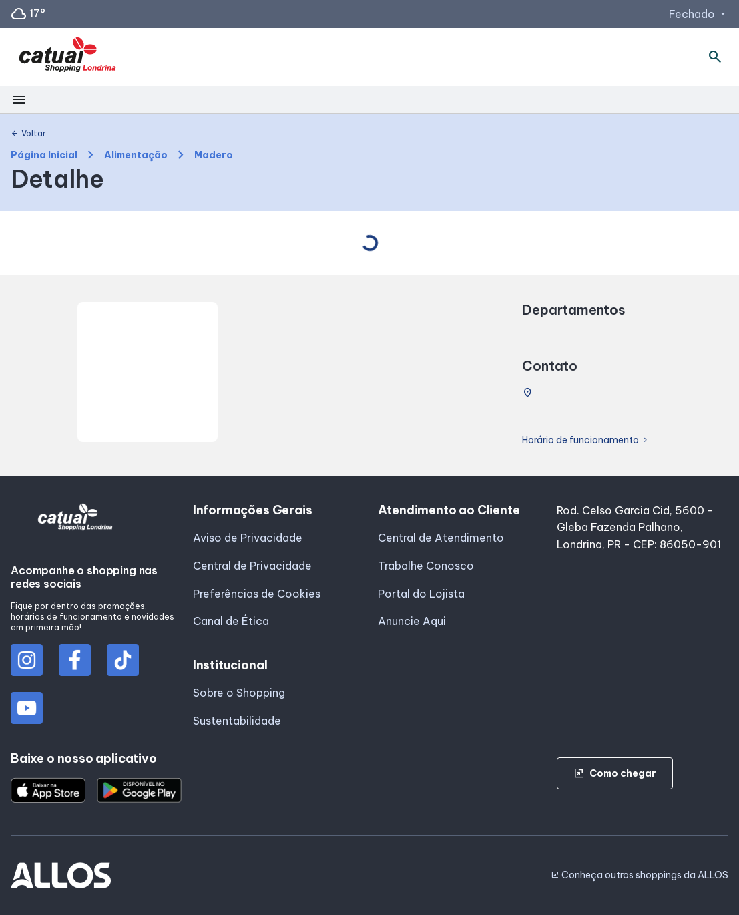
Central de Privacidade (252, 565)
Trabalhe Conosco (426, 565)
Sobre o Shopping (239, 692)
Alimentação (136, 155)
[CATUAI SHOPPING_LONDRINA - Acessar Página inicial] (67, 57)
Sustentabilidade (237, 720)
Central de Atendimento (441, 537)
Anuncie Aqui (412, 621)
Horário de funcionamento (586, 440)
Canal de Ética (231, 621)
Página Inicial (44, 155)
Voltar (28, 133)
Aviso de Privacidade (247, 537)
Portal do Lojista (421, 593)
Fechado (698, 14)
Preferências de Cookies (256, 593)
